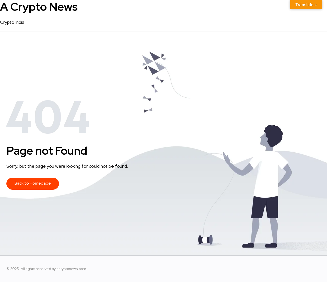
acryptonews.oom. (71, 268)
